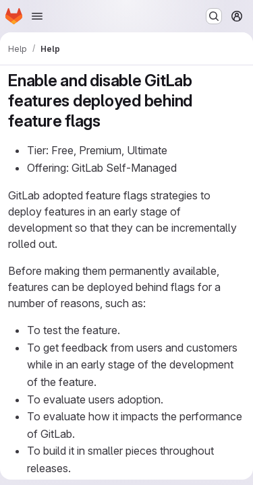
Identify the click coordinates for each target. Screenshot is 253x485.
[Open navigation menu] (37, 16)
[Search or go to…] (214, 16)
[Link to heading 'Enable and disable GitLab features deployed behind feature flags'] (109, 121)
